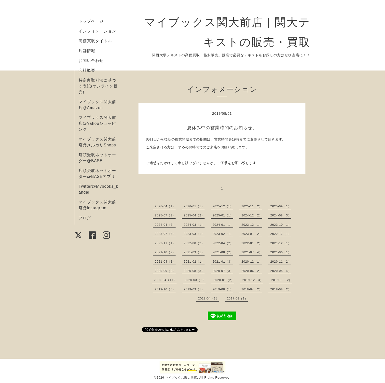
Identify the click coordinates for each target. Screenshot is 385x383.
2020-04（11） (165, 280)
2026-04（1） (165, 206)
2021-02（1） (194, 261)
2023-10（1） (280, 225)
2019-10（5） (165, 289)
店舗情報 (87, 51)
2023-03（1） (194, 234)
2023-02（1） (223, 234)
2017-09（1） (237, 298)
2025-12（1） (223, 206)
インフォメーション (97, 31)
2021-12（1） (280, 243)
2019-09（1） (194, 289)
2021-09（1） (194, 252)
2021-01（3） (223, 261)
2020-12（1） (251, 261)
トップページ (91, 21)
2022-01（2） (251, 243)
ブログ (85, 218)
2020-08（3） (194, 271)
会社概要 (87, 70)
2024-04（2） (165, 225)
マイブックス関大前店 (181, 377)
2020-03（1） (195, 280)
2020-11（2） (280, 261)
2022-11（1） (165, 243)
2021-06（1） (280, 252)
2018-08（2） (280, 289)
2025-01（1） (223, 215)
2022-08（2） (194, 243)
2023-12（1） (251, 225)
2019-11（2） (281, 280)
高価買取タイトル (95, 41)
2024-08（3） (280, 215)
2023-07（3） (165, 234)
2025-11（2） (251, 206)
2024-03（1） (194, 225)
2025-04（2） (194, 215)
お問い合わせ (91, 60)
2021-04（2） (165, 261)
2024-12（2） (251, 215)
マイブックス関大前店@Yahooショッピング (97, 123)
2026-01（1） (194, 206)
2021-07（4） (251, 252)
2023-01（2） (251, 234)
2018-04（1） (208, 298)
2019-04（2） (251, 289)
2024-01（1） (223, 225)
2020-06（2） (251, 271)
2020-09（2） (165, 271)
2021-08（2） (223, 252)
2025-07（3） (165, 215)
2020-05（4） (280, 271)
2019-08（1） (223, 289)
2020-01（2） (223, 280)
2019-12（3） (252, 280)
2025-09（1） (280, 206)
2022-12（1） (280, 234)
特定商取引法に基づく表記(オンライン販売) (98, 86)
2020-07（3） (223, 271)
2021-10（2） (165, 252)
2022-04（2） (223, 243)
